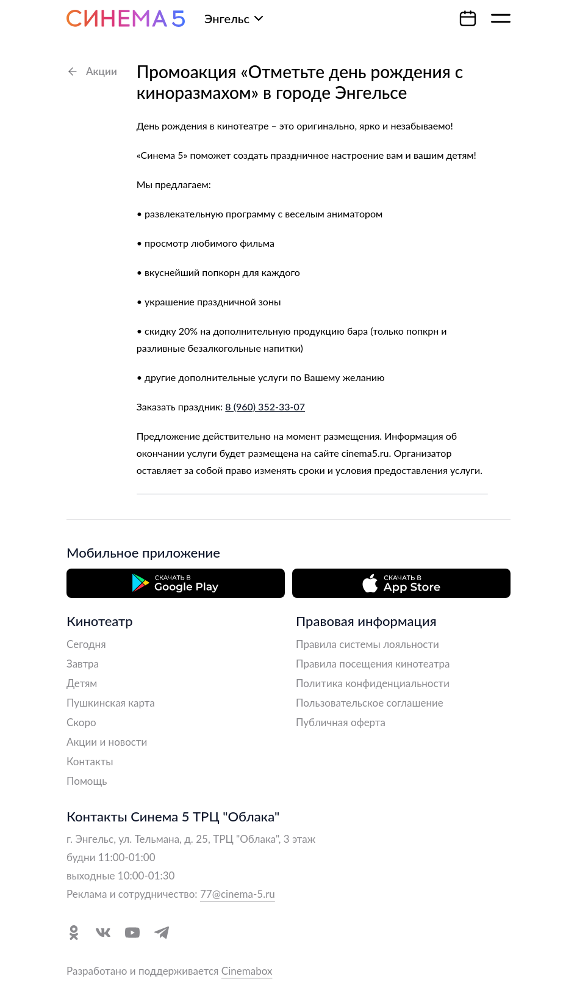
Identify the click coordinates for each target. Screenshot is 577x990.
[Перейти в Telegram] (161, 932)
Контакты (89, 761)
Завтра (82, 663)
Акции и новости (106, 741)
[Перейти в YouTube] (132, 932)
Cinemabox (247, 970)
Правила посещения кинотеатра (373, 663)
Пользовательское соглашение (369, 702)
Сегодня (86, 644)
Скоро (81, 722)
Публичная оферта (340, 722)
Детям (81, 683)
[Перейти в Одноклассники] (73, 932)
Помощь (86, 780)
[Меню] (501, 18)
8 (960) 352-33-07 (265, 406)
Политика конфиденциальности (373, 683)
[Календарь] (467, 18)
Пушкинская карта (110, 702)
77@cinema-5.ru (237, 893)
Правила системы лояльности (367, 644)
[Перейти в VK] (103, 932)
